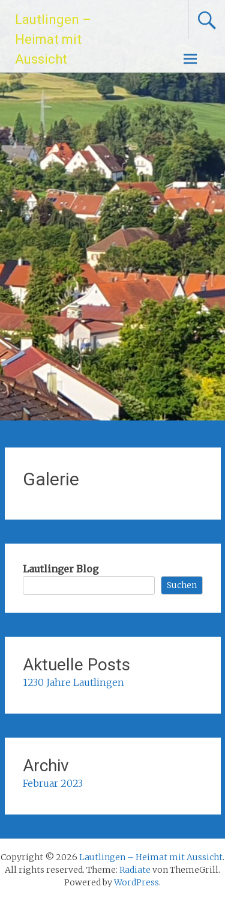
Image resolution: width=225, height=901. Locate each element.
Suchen (182, 585)
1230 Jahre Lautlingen (73, 682)
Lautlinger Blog (60, 569)
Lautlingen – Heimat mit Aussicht (53, 39)
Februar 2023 (53, 783)
